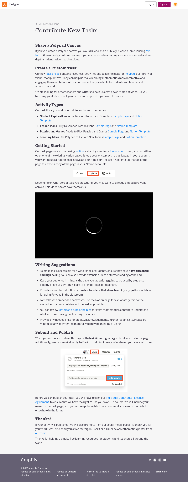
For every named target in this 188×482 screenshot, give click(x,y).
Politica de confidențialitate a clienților (36, 473)
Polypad (130, 73)
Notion (79, 151)
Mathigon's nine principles (75, 310)
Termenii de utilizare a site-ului (97, 473)
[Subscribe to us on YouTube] (164, 460)
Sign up (164, 4)
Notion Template (127, 126)
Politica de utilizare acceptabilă (66, 473)
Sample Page (121, 116)
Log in (150, 4)
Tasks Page (52, 73)
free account (117, 151)
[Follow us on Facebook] (154, 460)
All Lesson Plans (47, 24)
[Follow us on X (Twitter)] (149, 460)
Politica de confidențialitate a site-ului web (133, 473)
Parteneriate (161, 471)
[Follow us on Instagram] (159, 460)
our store (40, 433)
